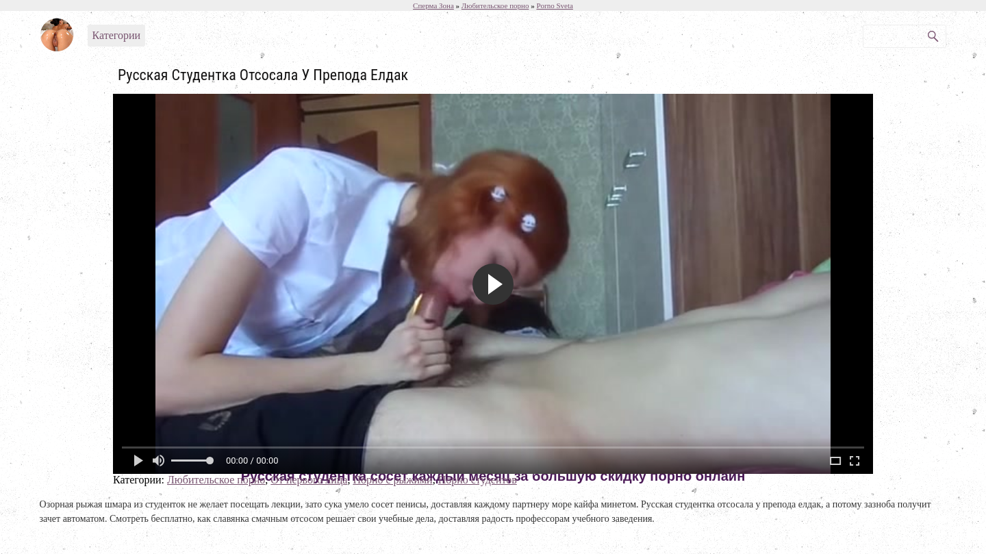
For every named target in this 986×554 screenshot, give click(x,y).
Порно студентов (477, 480)
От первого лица (308, 480)
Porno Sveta (554, 5)
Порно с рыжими (392, 480)
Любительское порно (216, 480)
